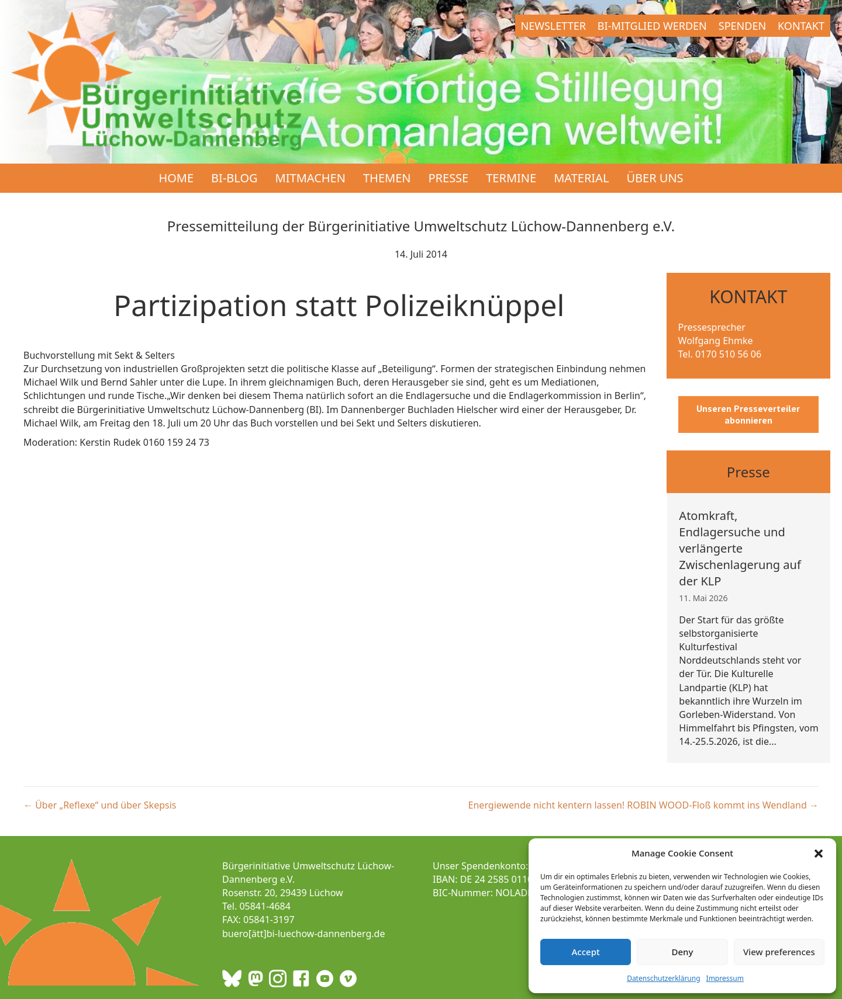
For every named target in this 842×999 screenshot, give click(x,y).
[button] (818, 853)
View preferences (779, 952)
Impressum (725, 978)
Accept (586, 952)
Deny (682, 952)
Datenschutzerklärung (663, 978)
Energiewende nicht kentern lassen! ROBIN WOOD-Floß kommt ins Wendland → (643, 805)
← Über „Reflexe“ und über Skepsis (99, 805)
